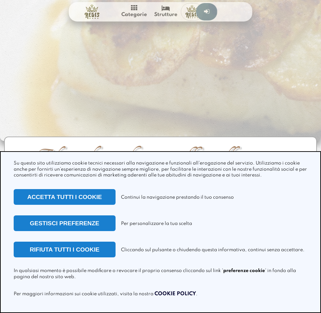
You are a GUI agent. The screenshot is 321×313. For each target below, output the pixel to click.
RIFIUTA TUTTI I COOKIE (64, 249)
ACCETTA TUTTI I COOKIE (64, 197)
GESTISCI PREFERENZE (64, 223)
